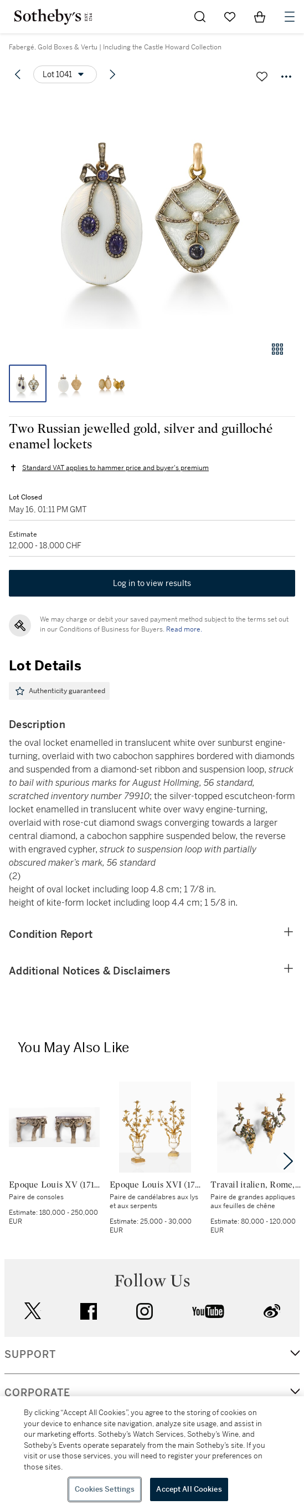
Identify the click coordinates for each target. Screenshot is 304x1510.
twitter (32, 1311)
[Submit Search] (199, 16)
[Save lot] (262, 76)
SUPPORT (30, 1355)
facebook (88, 1311)
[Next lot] (112, 74)
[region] (152, 1453)
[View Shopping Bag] (259, 17)
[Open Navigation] (289, 16)
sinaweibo (272, 1311)
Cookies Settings (105, 1489)
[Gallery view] (277, 349)
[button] (152, 213)
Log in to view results (152, 583)
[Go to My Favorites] (229, 17)
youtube (208, 1311)
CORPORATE (37, 1393)
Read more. (184, 629)
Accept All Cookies (188, 1489)
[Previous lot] (18, 74)
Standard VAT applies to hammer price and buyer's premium (115, 467)
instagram (144, 1311)
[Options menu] (65, 74)
